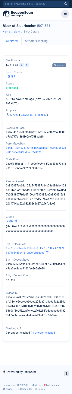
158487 (10, 76)
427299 (13, 114)
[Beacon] (18, 14)
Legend (12, 221)
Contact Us (24, 389)
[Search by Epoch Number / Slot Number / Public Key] (36, 4)
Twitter (8, 389)
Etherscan (54, 385)
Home (6, 31)
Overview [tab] (12, 41)
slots (17, 31)
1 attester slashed (44, 332)
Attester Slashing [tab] (36, 41)
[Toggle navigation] (65, 14)
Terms (40, 389)
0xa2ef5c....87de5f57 (33, 114)
